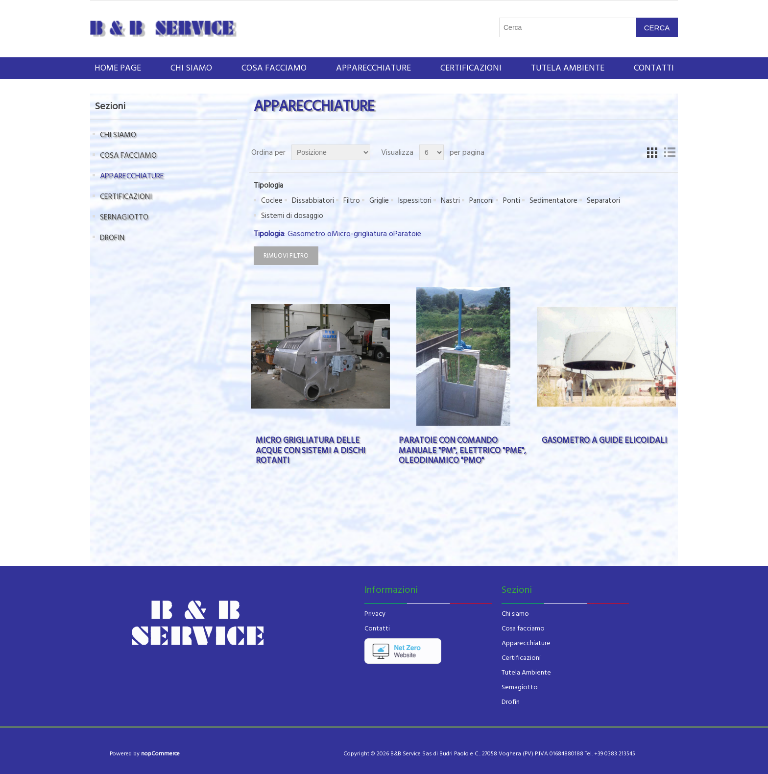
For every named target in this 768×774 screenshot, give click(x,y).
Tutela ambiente (567, 68)
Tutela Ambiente (526, 672)
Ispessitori (415, 200)
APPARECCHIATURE (373, 68)
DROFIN (112, 237)
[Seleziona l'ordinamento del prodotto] (330, 152)
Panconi (481, 200)
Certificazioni (521, 658)
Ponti (511, 200)
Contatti (654, 68)
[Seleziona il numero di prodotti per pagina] (431, 152)
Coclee (272, 200)
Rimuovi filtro (286, 255)
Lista (669, 152)
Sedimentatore (553, 200)
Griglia (652, 152)
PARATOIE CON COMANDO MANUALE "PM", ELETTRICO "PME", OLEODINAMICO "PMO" (462, 450)
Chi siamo (515, 614)
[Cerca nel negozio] (567, 27)
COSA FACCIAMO (274, 68)
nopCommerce (160, 754)
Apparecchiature (526, 643)
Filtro (351, 200)
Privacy (374, 614)
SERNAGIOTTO (124, 217)
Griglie (379, 200)
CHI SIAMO (191, 68)
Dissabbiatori (313, 200)
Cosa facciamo (523, 628)
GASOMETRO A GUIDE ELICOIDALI (604, 440)
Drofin (511, 702)
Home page (118, 68)
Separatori (603, 200)
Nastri (450, 200)
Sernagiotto (520, 687)
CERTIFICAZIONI (471, 68)
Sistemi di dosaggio (292, 216)
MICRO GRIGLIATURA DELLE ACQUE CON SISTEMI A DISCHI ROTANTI (310, 450)
